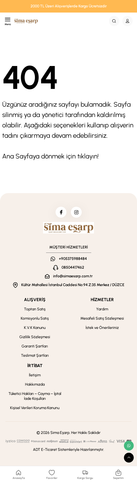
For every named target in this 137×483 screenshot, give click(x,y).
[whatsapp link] (129, 446)
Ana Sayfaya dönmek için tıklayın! (50, 156)
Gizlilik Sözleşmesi (34, 337)
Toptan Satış (34, 309)
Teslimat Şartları (35, 355)
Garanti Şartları (35, 346)
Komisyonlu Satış (35, 318)
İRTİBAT (34, 365)
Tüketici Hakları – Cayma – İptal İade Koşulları (34, 396)
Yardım (102, 309)
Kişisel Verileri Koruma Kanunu (34, 408)
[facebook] (61, 212)
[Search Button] (114, 21)
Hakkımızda (35, 384)
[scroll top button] (129, 458)
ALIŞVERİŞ (34, 299)
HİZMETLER (102, 299)
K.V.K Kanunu (34, 327)
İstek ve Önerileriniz (102, 327)
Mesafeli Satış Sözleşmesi (102, 318)
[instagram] (76, 212)
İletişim (35, 375)
